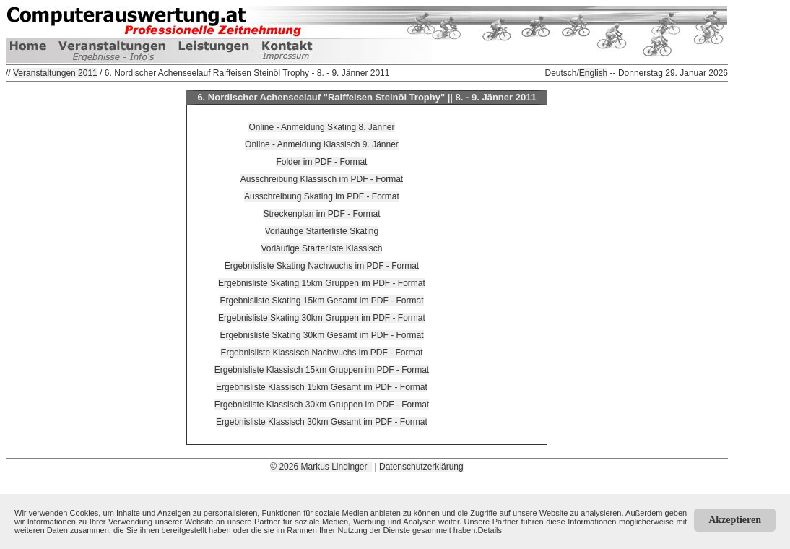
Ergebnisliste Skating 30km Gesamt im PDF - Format (321, 335)
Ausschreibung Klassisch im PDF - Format (321, 179)
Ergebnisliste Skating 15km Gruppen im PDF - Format (321, 283)
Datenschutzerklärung (421, 467)
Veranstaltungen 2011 (55, 73)
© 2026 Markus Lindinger (321, 467)
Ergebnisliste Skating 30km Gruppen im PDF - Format (321, 318)
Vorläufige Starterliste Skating (321, 231)
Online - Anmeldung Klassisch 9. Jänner (322, 144)
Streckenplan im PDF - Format (321, 214)
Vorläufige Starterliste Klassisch (321, 248)
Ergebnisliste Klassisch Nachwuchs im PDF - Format (321, 352)
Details (489, 530)
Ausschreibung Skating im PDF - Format (321, 196)
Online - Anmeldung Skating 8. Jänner (321, 127)
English (593, 73)
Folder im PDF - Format (321, 162)
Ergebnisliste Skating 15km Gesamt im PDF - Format (321, 300)
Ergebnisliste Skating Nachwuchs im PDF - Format (322, 266)
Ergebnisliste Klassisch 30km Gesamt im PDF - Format (321, 422)
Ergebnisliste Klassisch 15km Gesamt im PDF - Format (321, 387)
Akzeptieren (734, 519)
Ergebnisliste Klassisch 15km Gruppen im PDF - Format (321, 370)
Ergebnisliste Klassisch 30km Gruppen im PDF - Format (321, 404)
